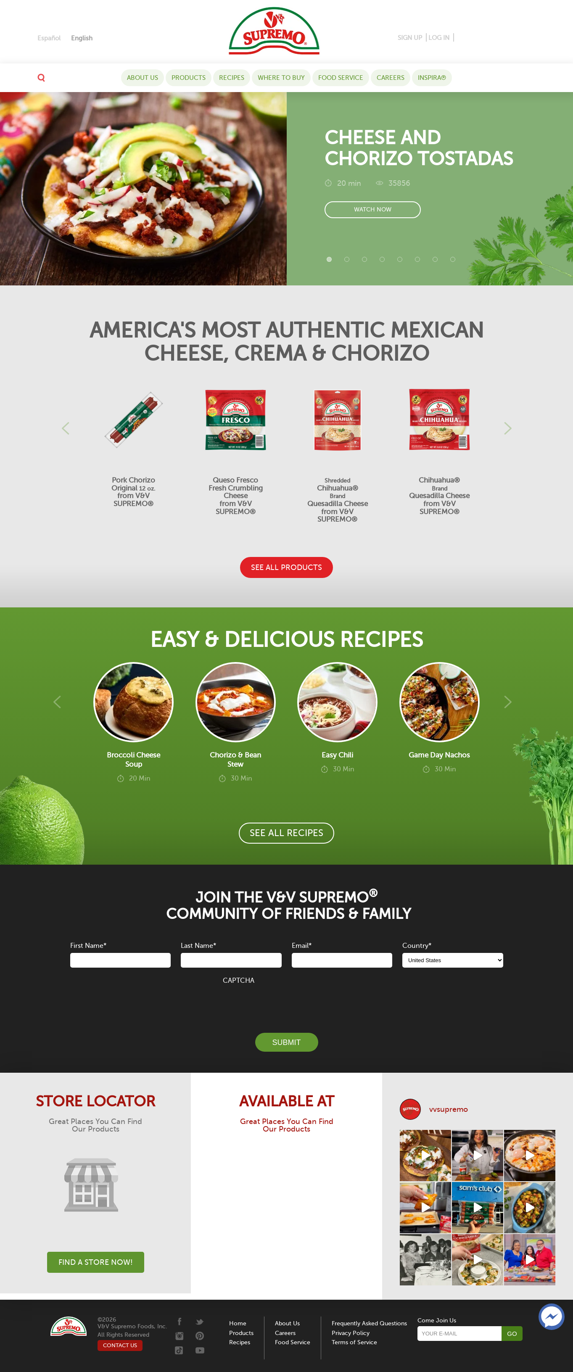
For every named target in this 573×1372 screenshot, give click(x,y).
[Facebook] (461, 38)
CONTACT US (120, 1345)
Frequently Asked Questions (369, 1323)
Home (237, 1323)
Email (302, 946)
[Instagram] (488, 38)
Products (189, 77)
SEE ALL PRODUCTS (286, 567)
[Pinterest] (473, 38)
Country (416, 946)
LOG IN (438, 37)
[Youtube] (528, 38)
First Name (88, 946)
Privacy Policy (351, 1333)
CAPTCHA (238, 980)
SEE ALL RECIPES (286, 833)
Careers (390, 77)
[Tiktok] (515, 38)
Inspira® (432, 77)
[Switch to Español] (49, 38)
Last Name (198, 946)
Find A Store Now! (95, 1262)
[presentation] (287, 1003)
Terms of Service (354, 1342)
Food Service (340, 77)
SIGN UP (410, 37)
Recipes (231, 77)
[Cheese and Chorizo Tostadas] (143, 188)
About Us (142, 77)
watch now (372, 211)
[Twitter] (503, 38)
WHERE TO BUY (281, 77)
